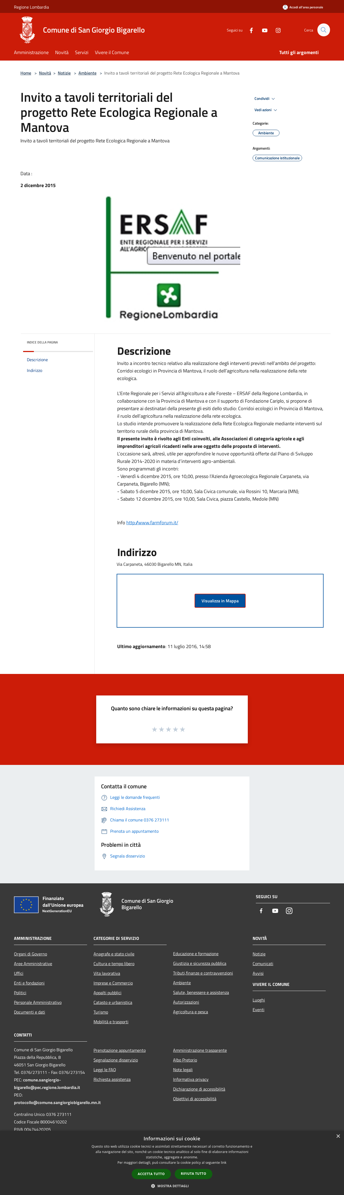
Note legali (183, 1069)
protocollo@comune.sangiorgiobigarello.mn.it (57, 1102)
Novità (45, 73)
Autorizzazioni (186, 1002)
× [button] (338, 1136)
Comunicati (263, 963)
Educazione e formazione (195, 953)
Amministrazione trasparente (200, 1050)
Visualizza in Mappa (220, 601)
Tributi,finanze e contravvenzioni (203, 973)
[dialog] (172, 1163)
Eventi (258, 1009)
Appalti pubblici (107, 992)
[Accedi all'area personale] (303, 7)
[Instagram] (275, 29)
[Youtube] (262, 29)
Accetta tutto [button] (151, 1174)
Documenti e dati (29, 1012)
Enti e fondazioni (29, 983)
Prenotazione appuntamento (120, 1050)
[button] (172, 1186)
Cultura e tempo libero (114, 963)
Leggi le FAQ (105, 1069)
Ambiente (87, 73)
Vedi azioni (267, 110)
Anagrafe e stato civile (114, 954)
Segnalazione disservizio (116, 1060)
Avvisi (258, 973)
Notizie (64, 73)
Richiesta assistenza (112, 1079)
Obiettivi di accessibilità (194, 1098)
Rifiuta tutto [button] (193, 1173)
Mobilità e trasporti (111, 1021)
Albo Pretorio (185, 1060)
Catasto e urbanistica (113, 1002)
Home (25, 73)
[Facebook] (248, 29)
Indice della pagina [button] (42, 342)
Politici (20, 992)
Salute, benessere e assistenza (201, 992)
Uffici (18, 973)
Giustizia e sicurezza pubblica (199, 963)
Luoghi (259, 1000)
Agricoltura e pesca (190, 1011)
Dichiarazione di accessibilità (199, 1089)
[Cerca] (323, 29)
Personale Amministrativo (38, 1002)
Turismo (101, 1012)
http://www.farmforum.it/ (152, 522)
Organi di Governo (30, 954)
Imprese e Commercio (113, 983)
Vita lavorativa (107, 973)
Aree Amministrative (33, 963)
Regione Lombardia (31, 7)
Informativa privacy (191, 1079)
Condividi (266, 99)
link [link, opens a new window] (224, 1162)
